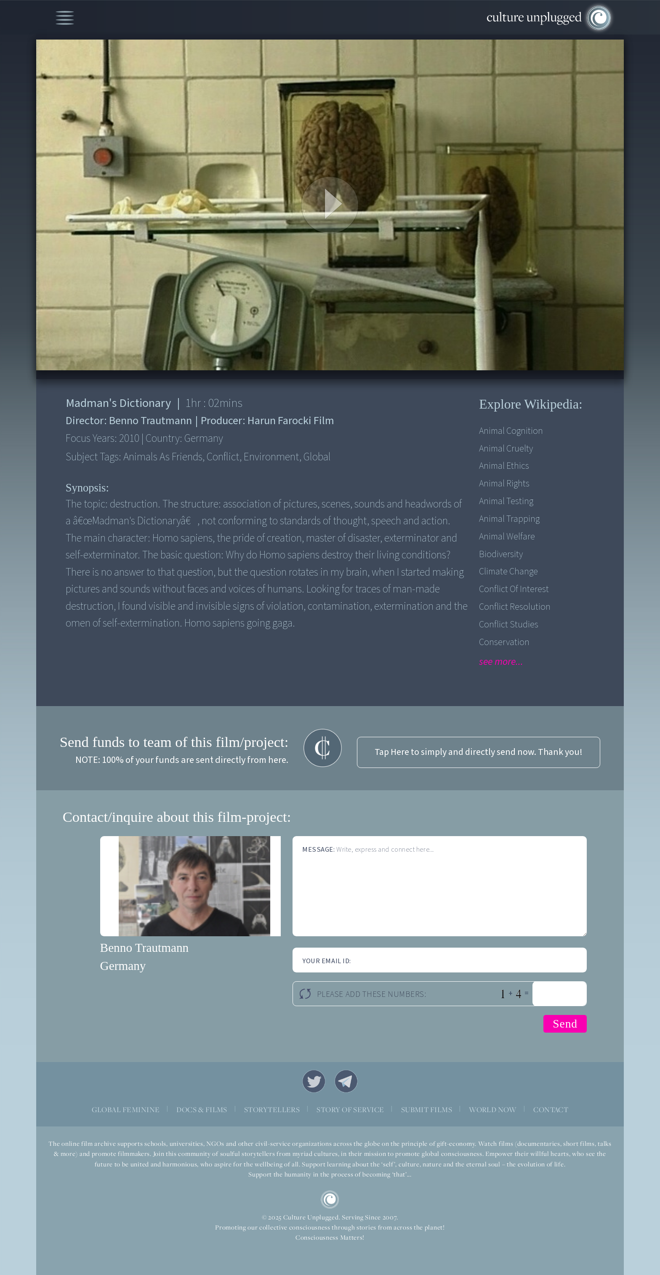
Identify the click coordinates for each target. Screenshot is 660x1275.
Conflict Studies (508, 624)
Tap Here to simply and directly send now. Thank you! (479, 752)
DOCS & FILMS (201, 1110)
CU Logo (330, 1199)
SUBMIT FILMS (426, 1110)
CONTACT (550, 1110)
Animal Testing (506, 501)
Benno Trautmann (144, 947)
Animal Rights (504, 483)
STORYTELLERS (272, 1110)
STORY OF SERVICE (350, 1110)
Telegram (346, 1081)
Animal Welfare (507, 536)
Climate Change (508, 571)
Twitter (313, 1081)
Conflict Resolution (515, 607)
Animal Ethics (504, 466)
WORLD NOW (492, 1110)
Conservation (504, 642)
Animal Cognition (511, 431)
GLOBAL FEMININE (126, 1110)
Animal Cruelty (506, 448)
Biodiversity (501, 554)
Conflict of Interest (514, 589)
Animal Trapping (509, 519)
